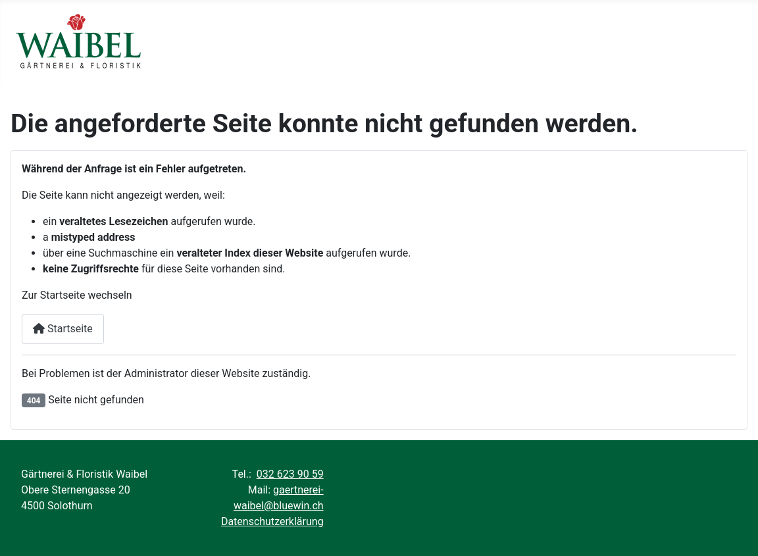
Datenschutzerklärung (272, 521)
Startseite (63, 328)
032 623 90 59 (290, 474)
